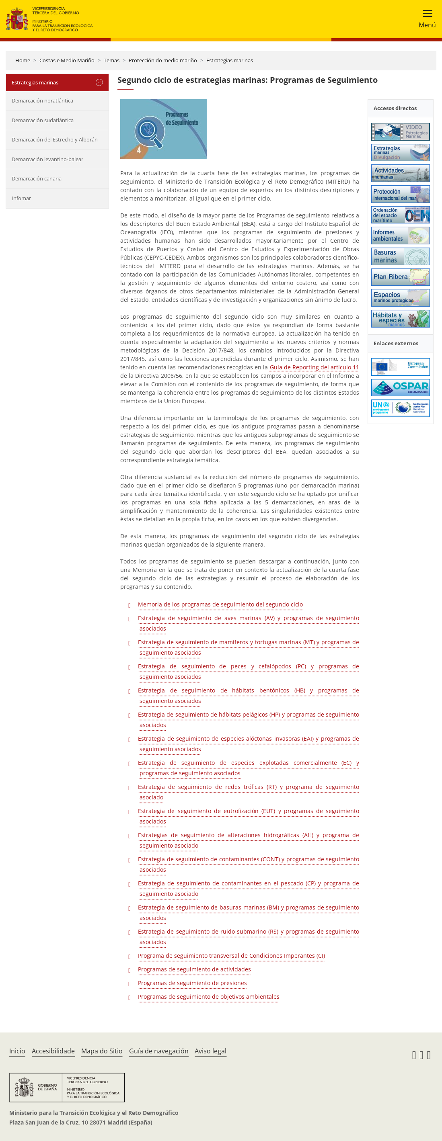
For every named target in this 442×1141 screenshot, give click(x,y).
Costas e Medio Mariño (67, 60)
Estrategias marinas (229, 60)
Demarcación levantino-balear (47, 159)
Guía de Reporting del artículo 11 (315, 367)
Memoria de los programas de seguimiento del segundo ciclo (220, 604)
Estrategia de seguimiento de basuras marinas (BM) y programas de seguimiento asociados (248, 912)
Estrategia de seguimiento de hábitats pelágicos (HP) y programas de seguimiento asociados (248, 720)
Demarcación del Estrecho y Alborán (55, 139)
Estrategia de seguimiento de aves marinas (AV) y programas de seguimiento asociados (248, 623)
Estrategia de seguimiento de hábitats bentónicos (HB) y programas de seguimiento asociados (248, 695)
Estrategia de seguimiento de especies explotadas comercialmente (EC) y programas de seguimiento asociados (248, 768)
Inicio (17, 1051)
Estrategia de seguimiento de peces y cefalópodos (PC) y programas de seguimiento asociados (248, 671)
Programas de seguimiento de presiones (192, 983)
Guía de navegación (159, 1051)
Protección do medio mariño (163, 60)
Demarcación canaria (37, 178)
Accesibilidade (53, 1051)
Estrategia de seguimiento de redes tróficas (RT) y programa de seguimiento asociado (248, 792)
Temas (111, 60)
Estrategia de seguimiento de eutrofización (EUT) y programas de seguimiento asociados (248, 816)
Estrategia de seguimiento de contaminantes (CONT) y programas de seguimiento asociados (248, 864)
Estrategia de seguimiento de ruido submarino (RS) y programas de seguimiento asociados (248, 937)
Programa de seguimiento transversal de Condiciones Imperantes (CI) (231, 955)
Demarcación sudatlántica (43, 120)
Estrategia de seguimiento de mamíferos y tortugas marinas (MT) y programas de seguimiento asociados (248, 647)
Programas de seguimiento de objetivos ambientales (209, 996)
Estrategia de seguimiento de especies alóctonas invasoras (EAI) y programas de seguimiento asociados (248, 744)
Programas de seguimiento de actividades (194, 969)
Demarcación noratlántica (42, 100)
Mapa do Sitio (102, 1051)
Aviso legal (210, 1051)
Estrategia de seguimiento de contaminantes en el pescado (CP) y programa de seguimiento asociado (248, 888)
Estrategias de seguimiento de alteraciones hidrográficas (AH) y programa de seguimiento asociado (248, 840)
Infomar (21, 198)
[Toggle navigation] (424, 19)
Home (22, 60)
